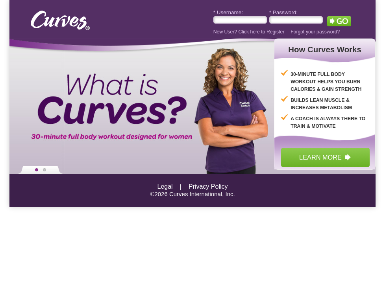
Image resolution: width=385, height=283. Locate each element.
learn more (325, 157)
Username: (228, 12)
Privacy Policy (208, 186)
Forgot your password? (315, 32)
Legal (165, 186)
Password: (283, 12)
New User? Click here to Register (249, 32)
